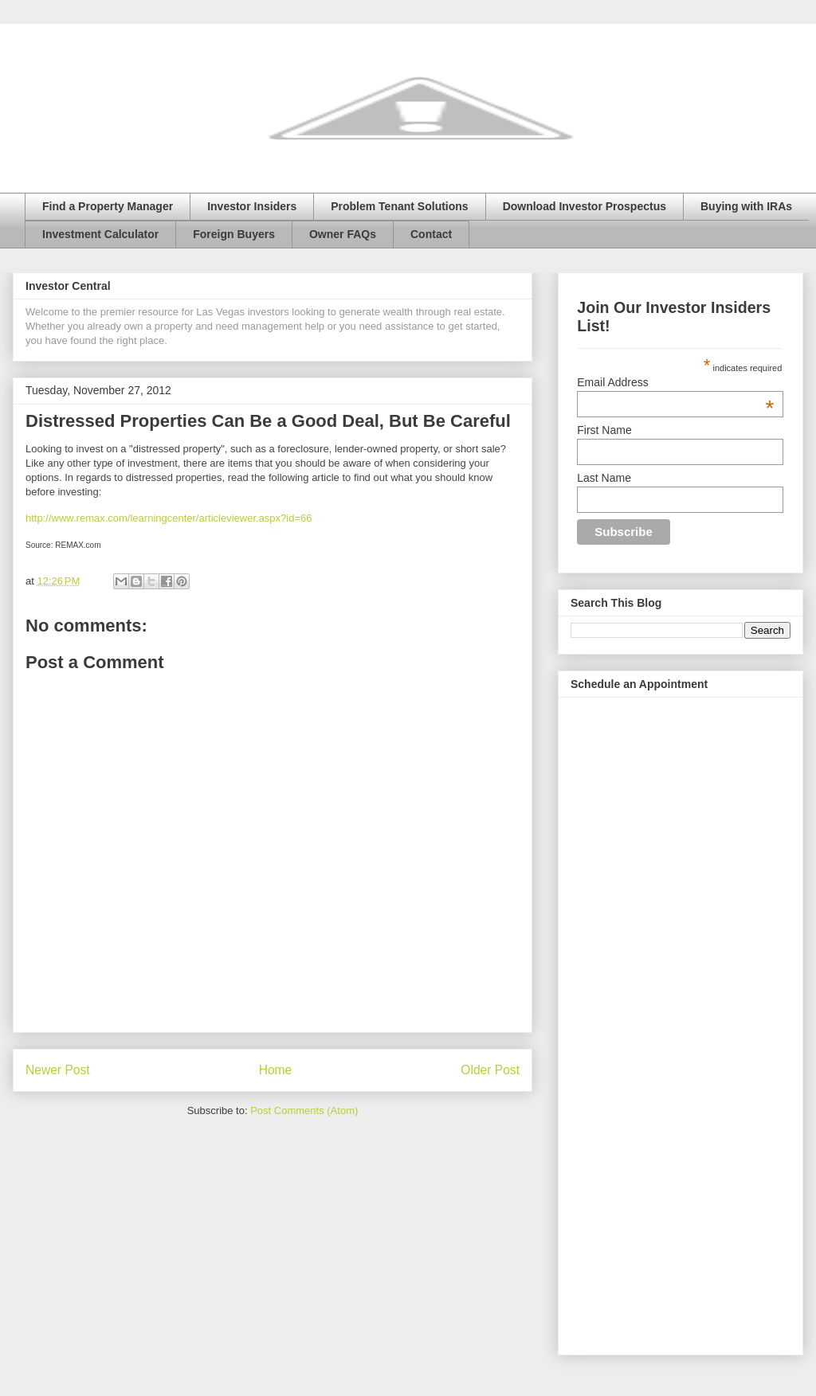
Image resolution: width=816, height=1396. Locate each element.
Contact (431, 234)
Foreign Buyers (234, 234)
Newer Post (58, 1070)
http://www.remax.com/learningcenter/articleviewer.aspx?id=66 (169, 518)
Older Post (490, 1070)
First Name (604, 430)
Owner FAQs (342, 234)
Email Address (675, 382)
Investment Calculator (100, 234)
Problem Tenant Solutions (399, 206)
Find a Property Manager (107, 206)
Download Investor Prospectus (584, 206)
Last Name (604, 477)
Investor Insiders (251, 206)
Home (275, 1070)
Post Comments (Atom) (304, 1110)
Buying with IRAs (746, 206)
